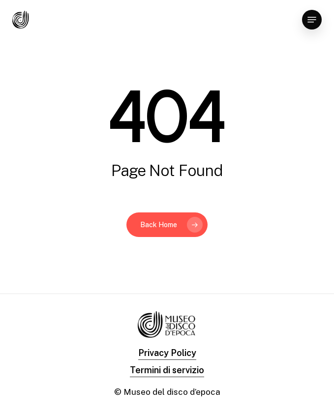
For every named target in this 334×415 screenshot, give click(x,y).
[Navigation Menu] (312, 20)
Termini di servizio (167, 370)
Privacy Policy (167, 353)
